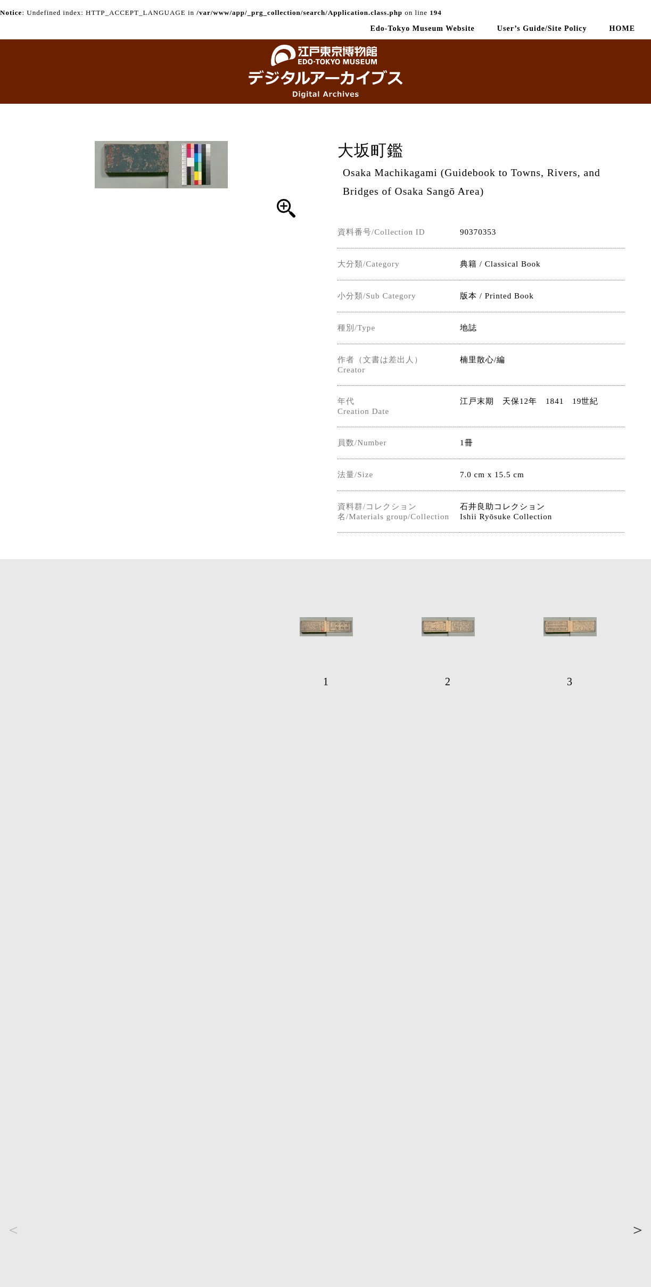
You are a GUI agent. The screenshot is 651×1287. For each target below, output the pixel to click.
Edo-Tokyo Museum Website (422, 28)
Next (638, 1230)
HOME (622, 28)
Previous (13, 1230)
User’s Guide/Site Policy (542, 28)
